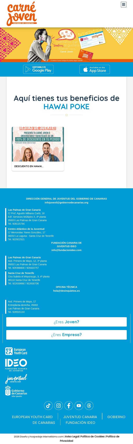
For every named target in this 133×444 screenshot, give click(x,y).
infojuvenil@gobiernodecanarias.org (66, 202)
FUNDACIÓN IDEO (80, 422)
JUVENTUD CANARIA (80, 416)
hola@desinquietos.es (66, 290)
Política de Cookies (93, 436)
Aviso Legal (72, 436)
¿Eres (66, 321)
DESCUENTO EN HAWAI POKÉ (31, 166)
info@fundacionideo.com (66, 250)
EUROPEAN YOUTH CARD (32, 416)
